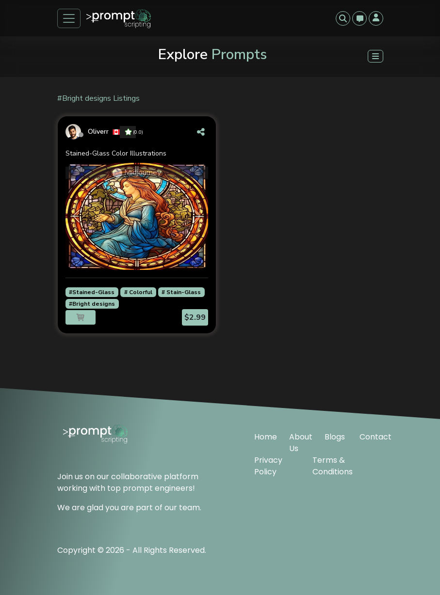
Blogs (335, 436)
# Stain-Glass (181, 292)
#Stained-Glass (91, 292)
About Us (300, 442)
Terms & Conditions (332, 465)
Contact (371, 436)
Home (265, 436)
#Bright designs (92, 304)
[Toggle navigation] (69, 18)
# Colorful (138, 292)
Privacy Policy (268, 465)
